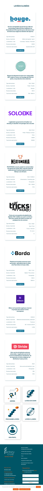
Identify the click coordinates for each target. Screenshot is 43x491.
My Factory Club (7, 469)
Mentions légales (24, 447)
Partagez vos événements (9, 483)
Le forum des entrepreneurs (10, 475)
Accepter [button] (38, 486)
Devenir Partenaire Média (26, 453)
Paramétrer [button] (16, 489)
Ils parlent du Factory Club (26, 460)
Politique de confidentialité (26, 449)
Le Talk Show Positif (8, 473)
